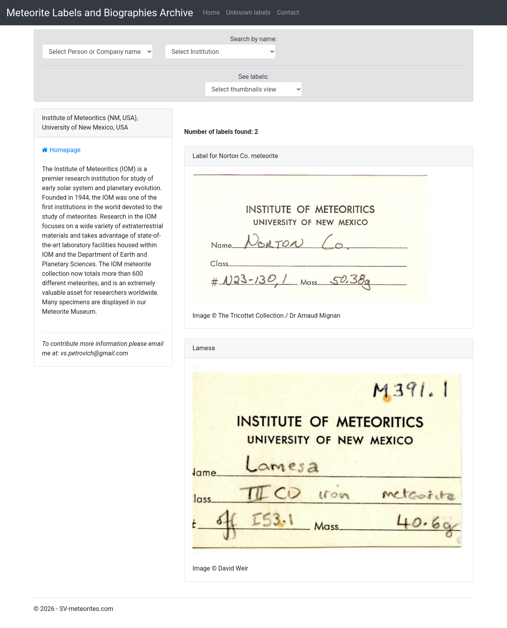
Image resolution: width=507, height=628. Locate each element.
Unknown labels (248, 12)
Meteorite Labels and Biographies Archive (99, 13)
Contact (288, 12)
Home (211, 12)
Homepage (61, 150)
